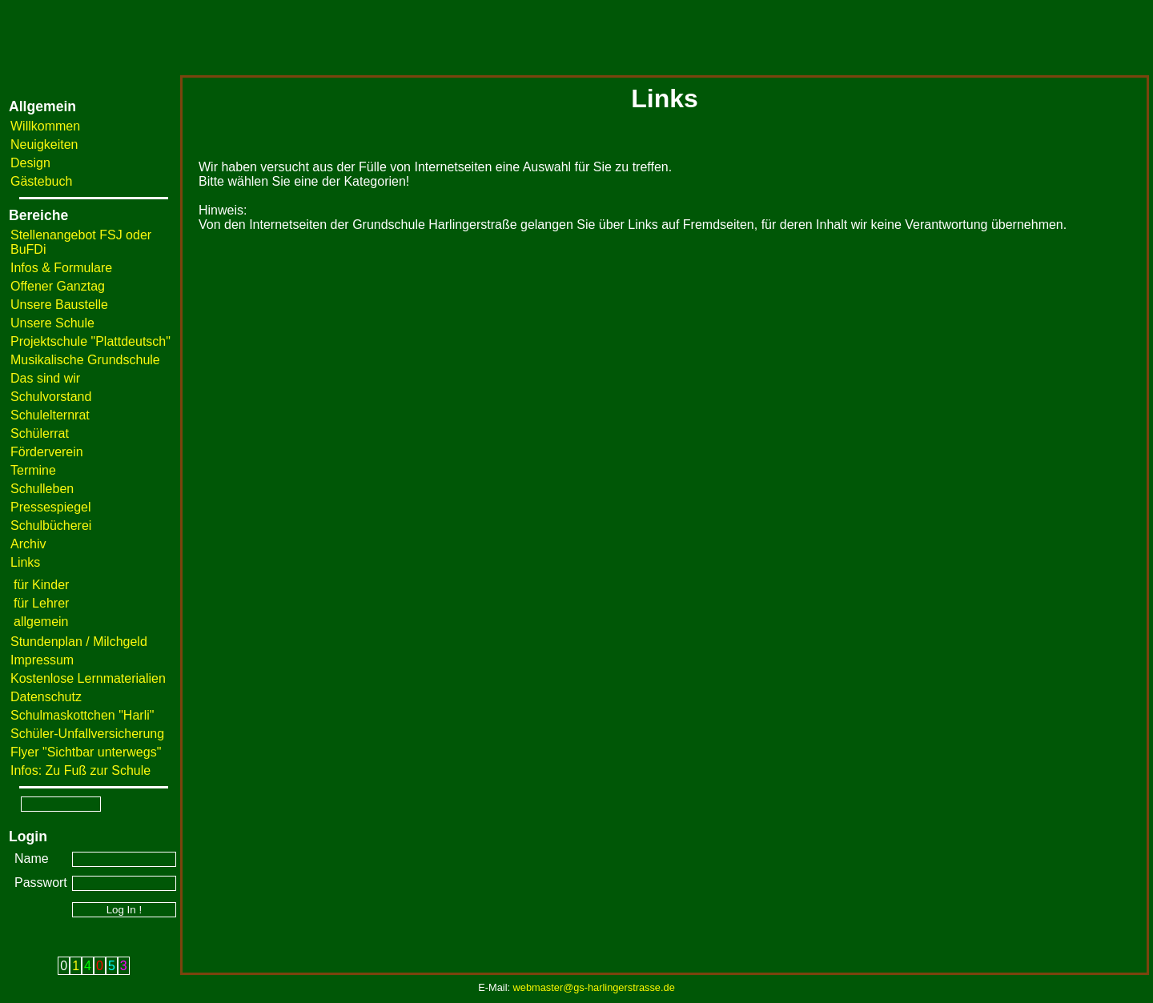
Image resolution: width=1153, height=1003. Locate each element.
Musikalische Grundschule (85, 360)
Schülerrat (39, 433)
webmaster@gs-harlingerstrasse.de (594, 987)
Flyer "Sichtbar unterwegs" (85, 752)
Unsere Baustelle (59, 304)
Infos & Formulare (61, 268)
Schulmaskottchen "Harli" (82, 715)
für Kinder (41, 585)
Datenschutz (46, 697)
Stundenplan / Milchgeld (78, 641)
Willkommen (45, 126)
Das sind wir (45, 378)
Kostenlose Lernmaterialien (88, 678)
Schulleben (42, 488)
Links (25, 562)
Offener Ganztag (57, 286)
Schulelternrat (50, 415)
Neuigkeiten (44, 144)
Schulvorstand (50, 396)
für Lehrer (41, 603)
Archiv (28, 544)
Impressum (42, 660)
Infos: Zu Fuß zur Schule (80, 770)
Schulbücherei (50, 525)
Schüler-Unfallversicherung (87, 733)
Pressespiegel (50, 507)
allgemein (41, 621)
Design (30, 163)
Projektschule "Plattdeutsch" (90, 341)
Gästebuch (41, 181)
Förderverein (46, 452)
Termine (33, 470)
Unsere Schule (52, 323)
